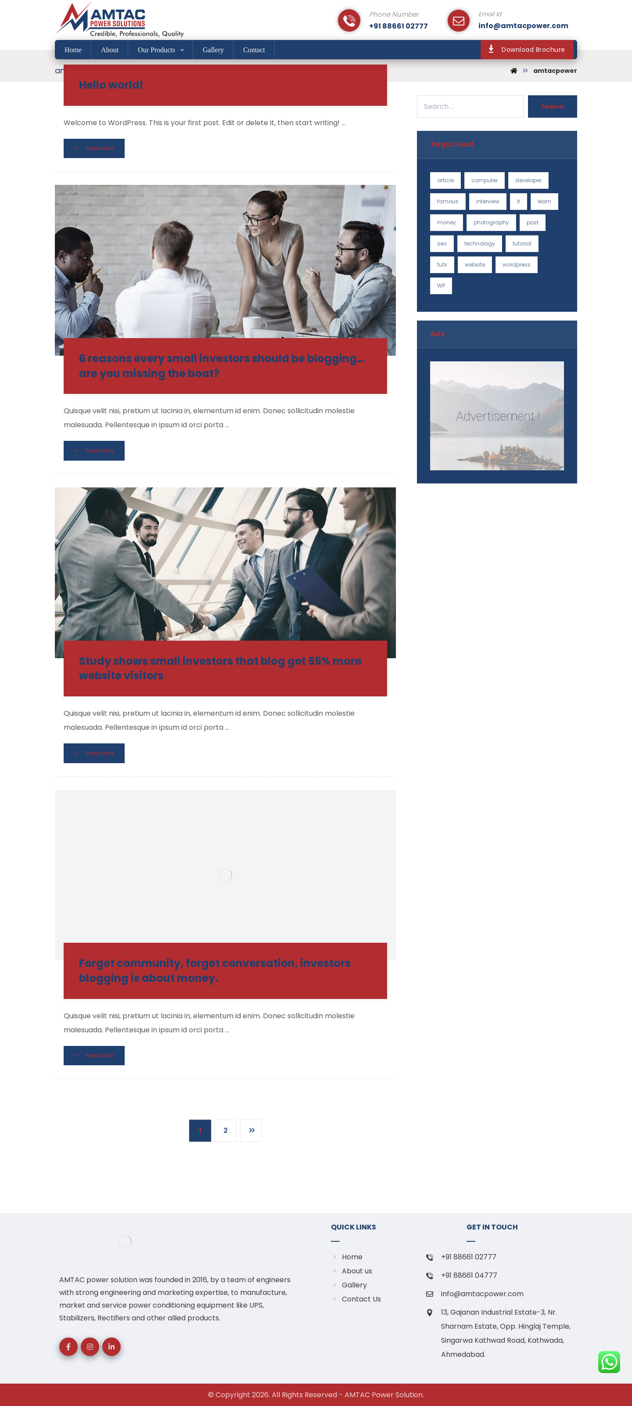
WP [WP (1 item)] (441, 285)
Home (347, 1257)
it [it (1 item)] (518, 201)
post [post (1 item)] (533, 222)
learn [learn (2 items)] (544, 201)
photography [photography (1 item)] (491, 222)
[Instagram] (90, 1347)
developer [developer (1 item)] (528, 180)
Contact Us (356, 1299)
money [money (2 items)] (446, 222)
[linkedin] (111, 1347)
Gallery (349, 1285)
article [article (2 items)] (445, 180)
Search (552, 106)
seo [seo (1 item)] (442, 243)
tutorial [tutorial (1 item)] (522, 243)
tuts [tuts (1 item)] (442, 264)
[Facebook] (68, 1347)
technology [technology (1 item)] (479, 243)
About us (351, 1271)
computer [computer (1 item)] (484, 180)
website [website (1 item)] (475, 264)
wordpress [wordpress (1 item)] (517, 264)
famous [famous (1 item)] (448, 201)
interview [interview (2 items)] (487, 201)
